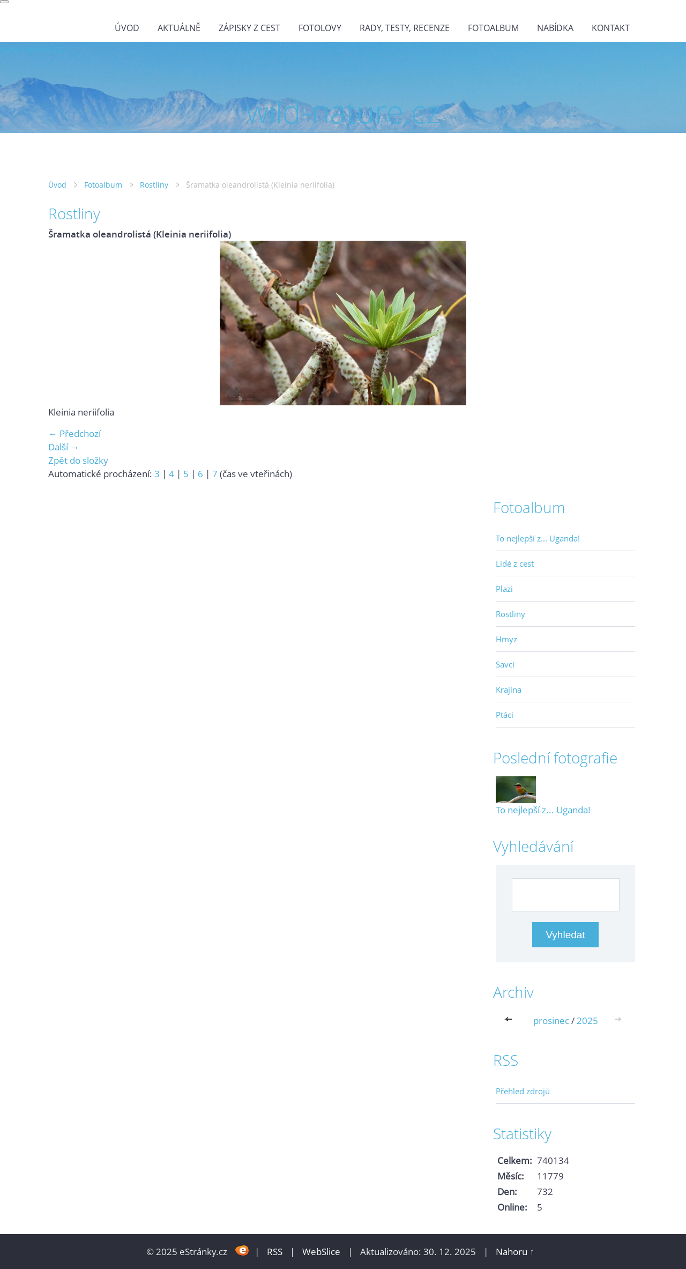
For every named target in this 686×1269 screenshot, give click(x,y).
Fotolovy (320, 28)
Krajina (508, 689)
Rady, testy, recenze (405, 28)
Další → (63, 447)
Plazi (504, 588)
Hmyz (506, 639)
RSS (274, 1251)
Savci (505, 664)
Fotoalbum (493, 28)
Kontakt (611, 28)
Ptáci (504, 714)
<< (510, 1020)
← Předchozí (74, 433)
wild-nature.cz (31, 48)
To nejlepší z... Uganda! (538, 538)
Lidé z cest (515, 563)
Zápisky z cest (249, 28)
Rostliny (154, 185)
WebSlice (321, 1251)
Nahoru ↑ (515, 1251)
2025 (587, 1020)
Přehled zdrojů (523, 1091)
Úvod (127, 28)
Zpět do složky (78, 460)
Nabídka (555, 28)
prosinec (551, 1020)
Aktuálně (179, 28)
